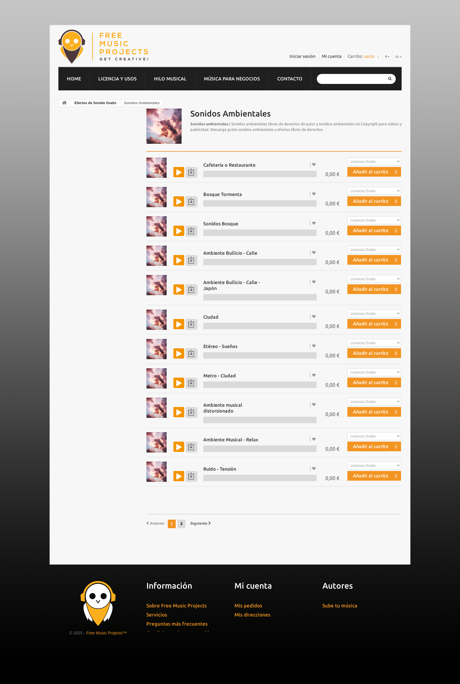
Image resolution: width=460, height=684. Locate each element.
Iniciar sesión (303, 56)
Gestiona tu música (344, 614)
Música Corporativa (85, 117)
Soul (68, 289)
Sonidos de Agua (84, 334)
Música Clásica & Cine (87, 140)
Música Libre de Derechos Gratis (98, 300)
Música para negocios (232, 78)
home (74, 78)
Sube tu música (339, 605)
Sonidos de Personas (87, 380)
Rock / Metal (78, 197)
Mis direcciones (252, 614)
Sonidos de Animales (88, 357)
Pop (68, 174)
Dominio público (82, 220)
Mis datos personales (258, 623)
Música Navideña (82, 266)
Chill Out (73, 128)
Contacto (289, 78)
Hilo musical (170, 78)
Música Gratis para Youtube (93, 312)
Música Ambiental (83, 277)
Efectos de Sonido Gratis (95, 103)
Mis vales (245, 633)
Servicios (156, 614)
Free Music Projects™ (106, 633)
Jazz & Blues (77, 209)
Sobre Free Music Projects (176, 605)
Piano (70, 243)
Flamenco (74, 163)
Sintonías (73, 186)
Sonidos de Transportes (90, 369)
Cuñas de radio (163, 657)
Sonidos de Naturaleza (89, 346)
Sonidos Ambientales (88, 392)
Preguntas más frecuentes (177, 623)
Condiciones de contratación (179, 633)
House (70, 231)
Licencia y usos (117, 78)
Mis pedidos (248, 605)
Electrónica (76, 151)
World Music (77, 254)
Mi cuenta (331, 56)
